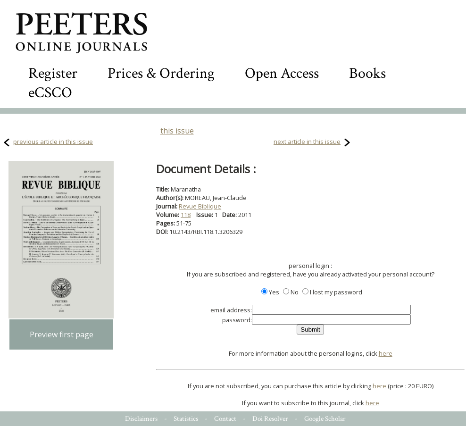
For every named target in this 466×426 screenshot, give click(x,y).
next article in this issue (307, 141)
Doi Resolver (270, 418)
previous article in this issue (53, 141)
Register (52, 73)
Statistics (186, 418)
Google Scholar (325, 418)
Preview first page (61, 334)
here (385, 353)
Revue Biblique (200, 206)
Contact (225, 418)
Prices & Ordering (161, 73)
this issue (177, 130)
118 (186, 214)
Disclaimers (141, 418)
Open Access (282, 73)
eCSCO (50, 92)
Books (367, 73)
